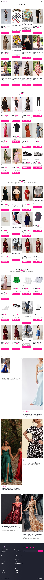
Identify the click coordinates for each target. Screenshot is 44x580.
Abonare (40, 551)
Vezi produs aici (5, 32)
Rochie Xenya (3, 561)
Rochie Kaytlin (3, 557)
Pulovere (16, 572)
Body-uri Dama (17, 559)
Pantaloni (16, 568)
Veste (16, 574)
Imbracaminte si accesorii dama (20, 565)
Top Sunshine (3, 570)
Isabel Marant (3, 574)
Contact (2, 578)
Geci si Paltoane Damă (19, 563)
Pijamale (16, 570)
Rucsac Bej (2, 568)
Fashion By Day (6, 578)
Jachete (16, 566)
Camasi (16, 561)
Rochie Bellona (3, 572)
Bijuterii (16, 557)
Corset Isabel (3, 565)
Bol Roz (2, 559)
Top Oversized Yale (4, 566)
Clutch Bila (2, 563)
